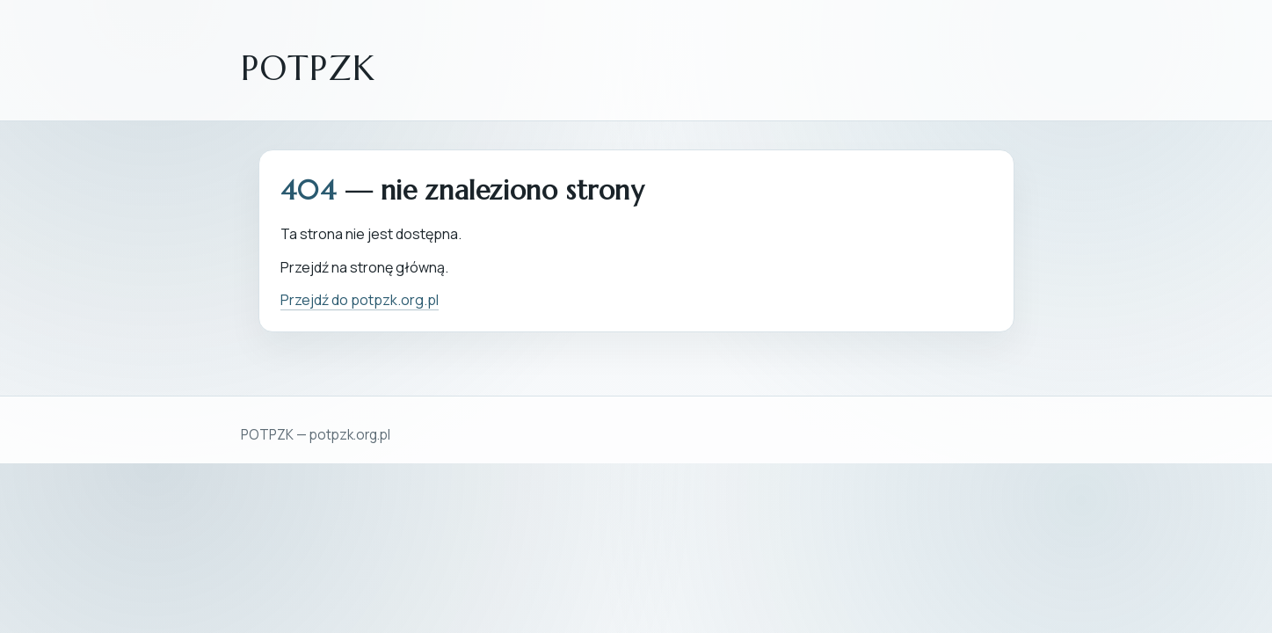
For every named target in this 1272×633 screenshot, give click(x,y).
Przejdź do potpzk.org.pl (359, 299)
